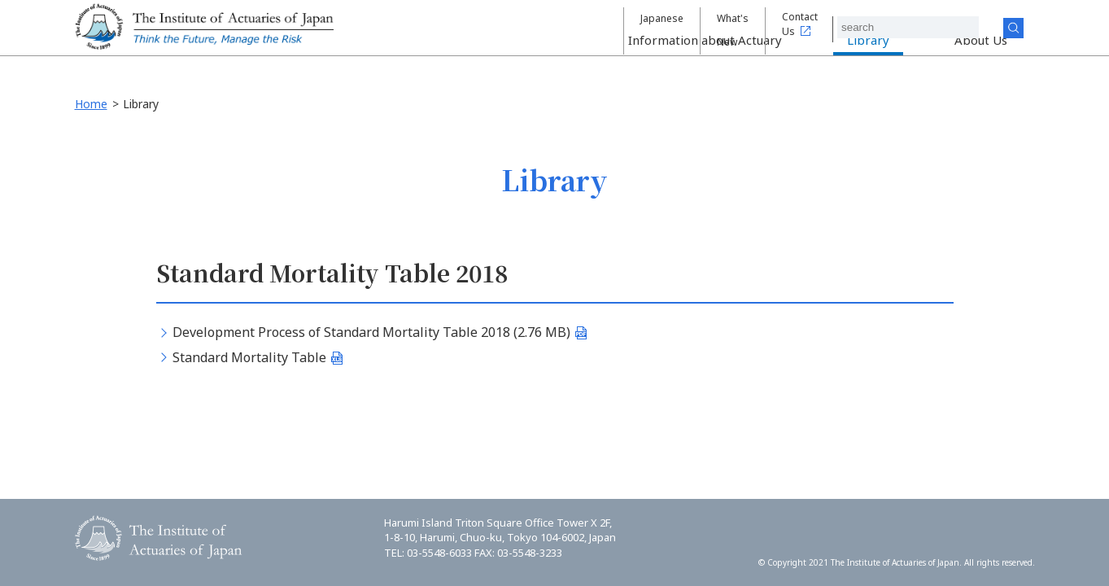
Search (1026, 28)
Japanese (652, 27)
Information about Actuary (705, 62)
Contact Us (820, 27)
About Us (980, 62)
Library (868, 62)
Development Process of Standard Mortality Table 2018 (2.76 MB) (371, 332)
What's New (734, 27)
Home (91, 104)
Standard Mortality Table (249, 357)
